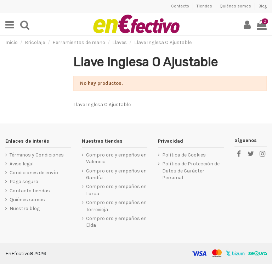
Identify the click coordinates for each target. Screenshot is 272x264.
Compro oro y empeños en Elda (116, 222)
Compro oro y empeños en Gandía (116, 174)
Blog (263, 6)
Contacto (180, 6)
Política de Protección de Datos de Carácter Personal (191, 171)
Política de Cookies (184, 155)
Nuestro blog (25, 208)
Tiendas (205, 6)
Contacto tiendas (30, 191)
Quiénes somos (236, 6)
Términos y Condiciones (37, 155)
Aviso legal (22, 164)
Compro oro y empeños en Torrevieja (116, 206)
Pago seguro (24, 181)
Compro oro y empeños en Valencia (116, 158)
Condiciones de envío (34, 173)
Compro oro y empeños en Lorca (116, 190)
